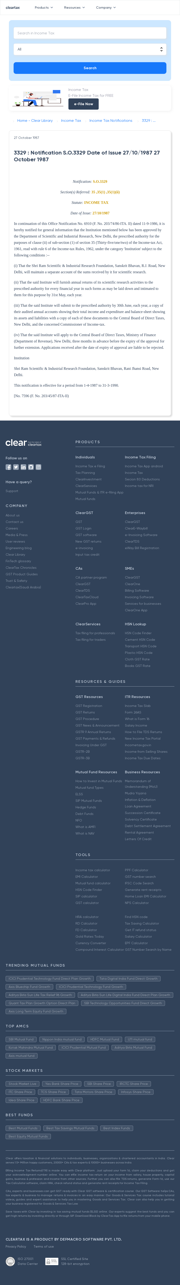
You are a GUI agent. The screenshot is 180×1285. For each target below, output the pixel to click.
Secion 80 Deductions (142, 479)
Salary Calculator (138, 936)
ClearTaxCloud (86, 597)
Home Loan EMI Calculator (145, 896)
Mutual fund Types (89, 787)
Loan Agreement (138, 806)
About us (13, 515)
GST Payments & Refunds (95, 738)
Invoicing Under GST (91, 745)
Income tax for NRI (139, 486)
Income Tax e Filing (90, 466)
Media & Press (17, 535)
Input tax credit (87, 554)
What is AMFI (85, 827)
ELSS (79, 794)
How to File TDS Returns (143, 732)
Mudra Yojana (135, 793)
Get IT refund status (140, 930)
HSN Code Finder (138, 633)
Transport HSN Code (141, 646)
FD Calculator (86, 930)
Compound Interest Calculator (99, 949)
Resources (75, 7)
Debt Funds (84, 814)
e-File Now (83, 104)
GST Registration (88, 706)
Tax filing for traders (90, 639)
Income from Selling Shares (146, 751)
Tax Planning (85, 473)
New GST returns (88, 541)
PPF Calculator (136, 870)
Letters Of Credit (138, 839)
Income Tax (134, 473)
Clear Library (15, 554)
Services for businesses (143, 603)
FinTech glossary (18, 561)
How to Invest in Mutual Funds (98, 781)
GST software (86, 535)
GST (78, 522)
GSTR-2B (82, 751)
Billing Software (137, 590)
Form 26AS (133, 712)
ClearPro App (85, 603)
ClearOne (132, 584)
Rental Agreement (139, 832)
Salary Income (136, 725)
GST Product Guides (22, 574)
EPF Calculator (136, 943)
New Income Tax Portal (143, 738)
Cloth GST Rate (137, 659)
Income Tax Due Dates (143, 758)
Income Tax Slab (138, 706)
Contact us (14, 522)
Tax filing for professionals (95, 633)
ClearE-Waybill (136, 528)
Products (45, 7)
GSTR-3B (82, 758)
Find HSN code (136, 917)
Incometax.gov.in (138, 745)
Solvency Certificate (141, 819)
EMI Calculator (86, 876)
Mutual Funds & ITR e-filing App (99, 492)
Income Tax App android (144, 466)
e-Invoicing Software (141, 535)
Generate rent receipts (143, 890)
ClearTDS (132, 541)
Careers (12, 528)
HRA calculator (86, 917)
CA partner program (91, 577)
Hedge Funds (85, 807)
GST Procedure (87, 719)
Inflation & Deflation (140, 800)
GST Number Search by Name (148, 949)
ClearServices (86, 486)
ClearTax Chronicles (21, 567)
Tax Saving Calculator (142, 923)
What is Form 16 (137, 719)
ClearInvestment (88, 479)
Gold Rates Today (89, 936)
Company (107, 7)
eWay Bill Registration (142, 548)
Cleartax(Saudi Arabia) (23, 587)
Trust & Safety (16, 581)
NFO (78, 820)
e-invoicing (84, 548)
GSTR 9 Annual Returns (93, 732)
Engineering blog (19, 548)
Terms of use (44, 1246)
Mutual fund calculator (92, 883)
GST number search (140, 876)
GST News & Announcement (97, 725)
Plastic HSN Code (139, 653)
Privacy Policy (16, 1246)
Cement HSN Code (140, 639)
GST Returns (85, 712)
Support (12, 491)
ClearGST (132, 522)
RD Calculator (86, 923)
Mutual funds (85, 499)
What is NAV (84, 833)
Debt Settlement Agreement (148, 826)
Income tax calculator (92, 870)
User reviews (15, 541)
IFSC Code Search (139, 883)
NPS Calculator (137, 903)
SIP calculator (86, 896)
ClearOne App (136, 610)
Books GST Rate (137, 666)
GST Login (83, 528)
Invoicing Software (139, 597)
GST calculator (87, 903)
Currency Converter (90, 943)
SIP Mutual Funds (88, 801)
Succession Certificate (143, 813)
